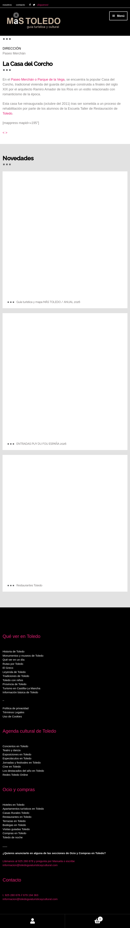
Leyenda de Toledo (14, 671)
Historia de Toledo (13, 651)
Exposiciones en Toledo (17, 754)
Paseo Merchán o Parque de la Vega (37, 79)
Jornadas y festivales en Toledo (22, 762)
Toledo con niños (13, 680)
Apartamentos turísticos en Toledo (23, 808)
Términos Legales (13, 712)
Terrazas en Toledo (14, 821)
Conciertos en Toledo (15, 746)
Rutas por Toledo (13, 663)
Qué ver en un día (13, 659)
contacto (20, 4)
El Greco (8, 667)
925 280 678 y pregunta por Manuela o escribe (46, 861)
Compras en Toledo (14, 833)
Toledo (7, 113)
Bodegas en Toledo (14, 825)
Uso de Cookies (12, 716)
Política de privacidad (16, 708)
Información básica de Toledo (20, 692)
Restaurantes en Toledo (17, 816)
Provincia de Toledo (14, 684)
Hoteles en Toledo (13, 804)
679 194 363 (30, 895)
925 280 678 (12, 895)
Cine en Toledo (12, 766)
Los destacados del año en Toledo (23, 770)
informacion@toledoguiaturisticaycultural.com (30, 865)
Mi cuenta (32, 921)
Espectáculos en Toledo (17, 758)
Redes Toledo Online (15, 774)
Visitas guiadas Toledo (16, 829)
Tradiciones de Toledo (16, 675)
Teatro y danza (11, 750)
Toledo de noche (13, 837)
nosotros (7, 4)
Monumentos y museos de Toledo (23, 655)
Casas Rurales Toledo (16, 812)
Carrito (84, 918)
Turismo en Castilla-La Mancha (21, 688)
